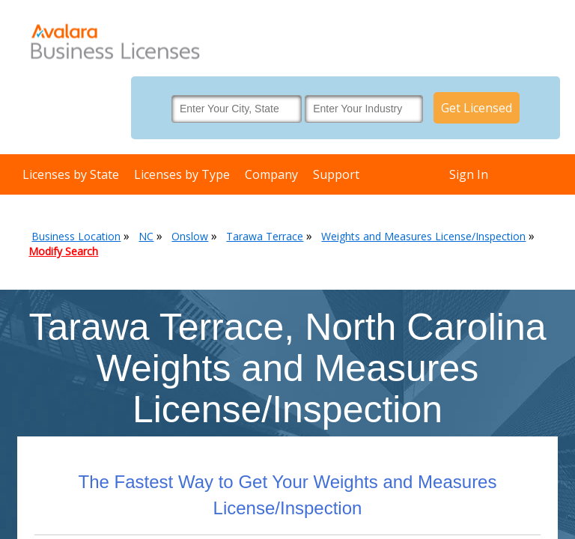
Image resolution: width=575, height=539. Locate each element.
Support (336, 174)
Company (271, 174)
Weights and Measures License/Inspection (423, 236)
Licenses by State (70, 174)
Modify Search (63, 251)
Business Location (76, 236)
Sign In (468, 174)
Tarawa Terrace (264, 236)
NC (146, 236)
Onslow (189, 236)
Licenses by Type (182, 174)
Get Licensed (476, 108)
